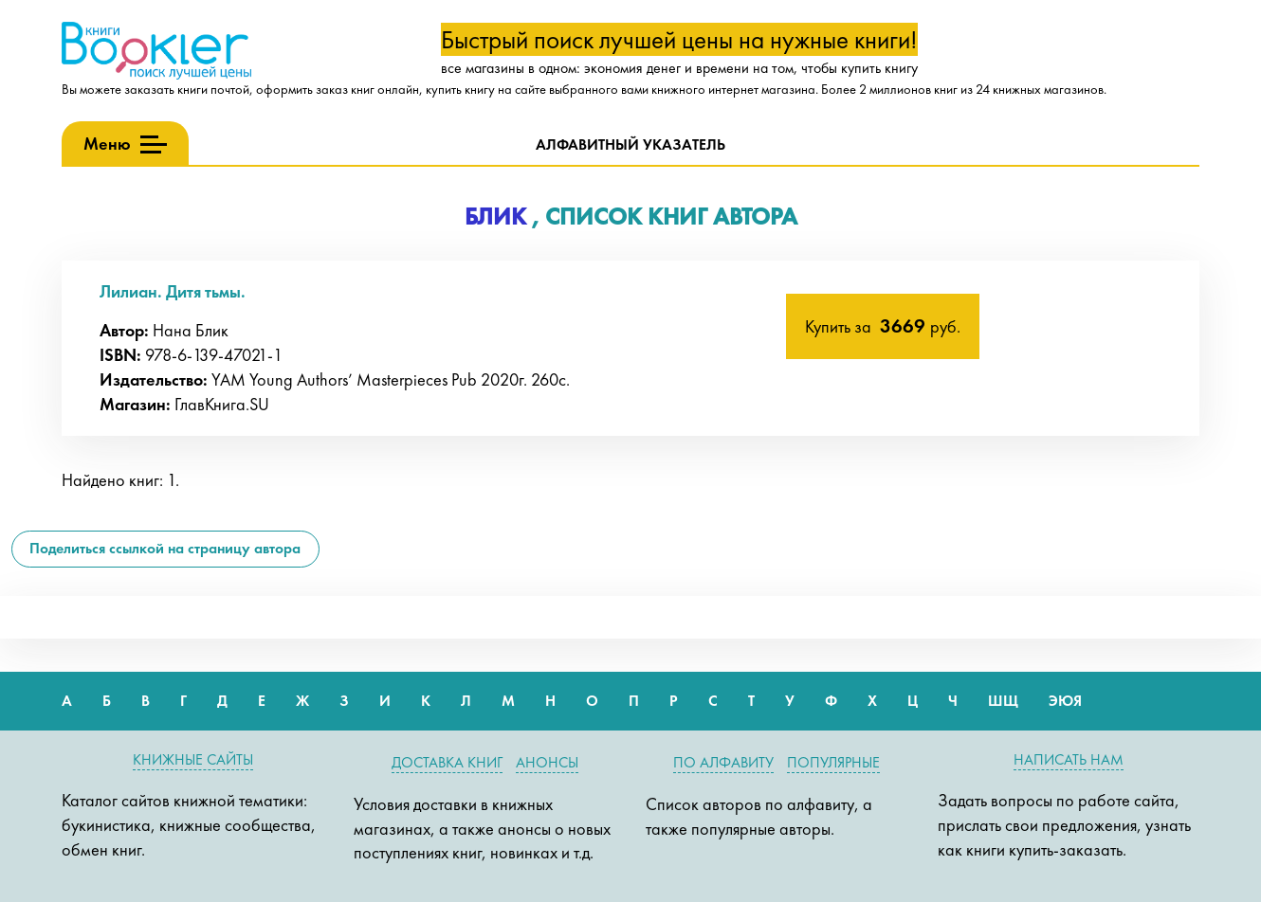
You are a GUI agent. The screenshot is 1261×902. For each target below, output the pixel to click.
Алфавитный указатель (630, 144)
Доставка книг (447, 762)
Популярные (833, 762)
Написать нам (1069, 759)
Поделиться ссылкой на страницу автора (165, 548)
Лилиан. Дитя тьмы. (173, 291)
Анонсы (547, 762)
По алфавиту (723, 762)
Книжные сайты (193, 759)
